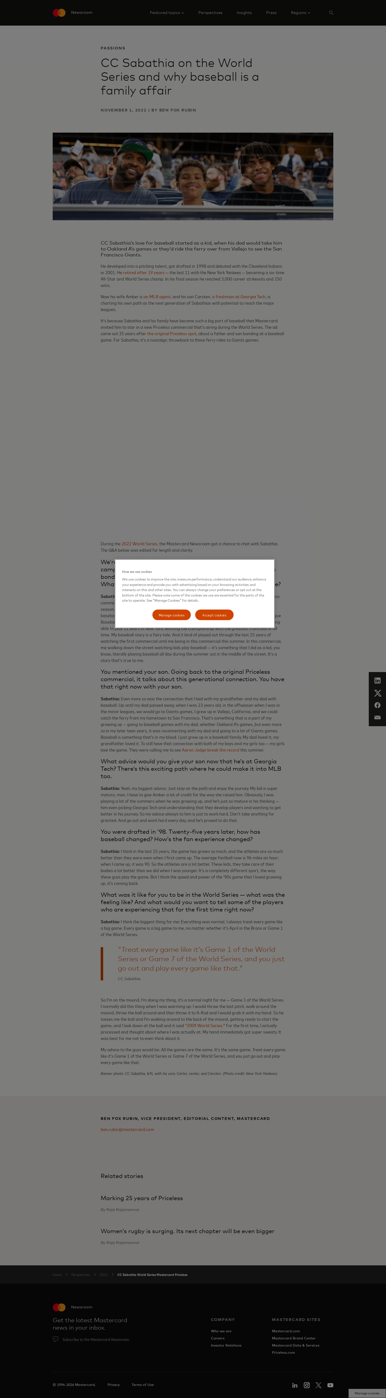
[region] (195, 593)
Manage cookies (172, 615)
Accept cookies (214, 615)
